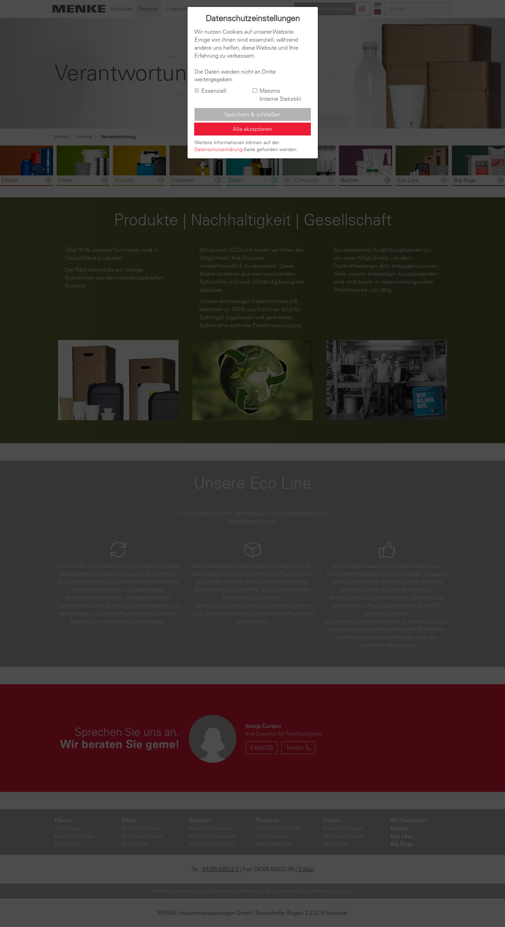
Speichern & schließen (252, 114)
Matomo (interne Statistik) (276, 94)
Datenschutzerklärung (218, 149)
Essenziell (210, 90)
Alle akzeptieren (252, 128)
